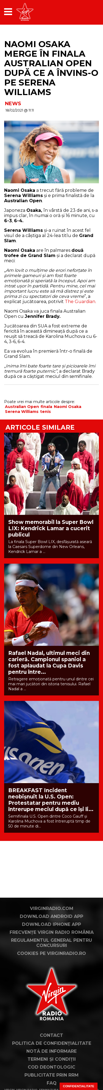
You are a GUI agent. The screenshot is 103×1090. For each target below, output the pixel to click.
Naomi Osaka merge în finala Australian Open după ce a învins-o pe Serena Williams (51, 68)
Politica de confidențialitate (51, 1043)
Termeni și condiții (51, 1059)
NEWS (13, 104)
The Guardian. (80, 301)
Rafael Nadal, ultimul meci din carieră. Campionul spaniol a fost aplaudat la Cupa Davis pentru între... (49, 662)
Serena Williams (21, 411)
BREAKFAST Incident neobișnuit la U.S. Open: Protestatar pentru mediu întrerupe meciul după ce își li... (50, 799)
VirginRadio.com (51, 908)
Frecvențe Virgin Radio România (52, 932)
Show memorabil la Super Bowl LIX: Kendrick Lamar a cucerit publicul (50, 528)
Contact (51, 1035)
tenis (45, 411)
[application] (85, 11)
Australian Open (22, 406)
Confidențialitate (78, 1086)
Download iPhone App (51, 924)
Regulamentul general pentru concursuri (51, 943)
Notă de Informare (51, 1051)
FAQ (52, 1083)
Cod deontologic (51, 1067)
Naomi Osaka (67, 406)
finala (46, 406)
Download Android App (51, 916)
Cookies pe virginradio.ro (51, 953)
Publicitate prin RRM (51, 1075)
